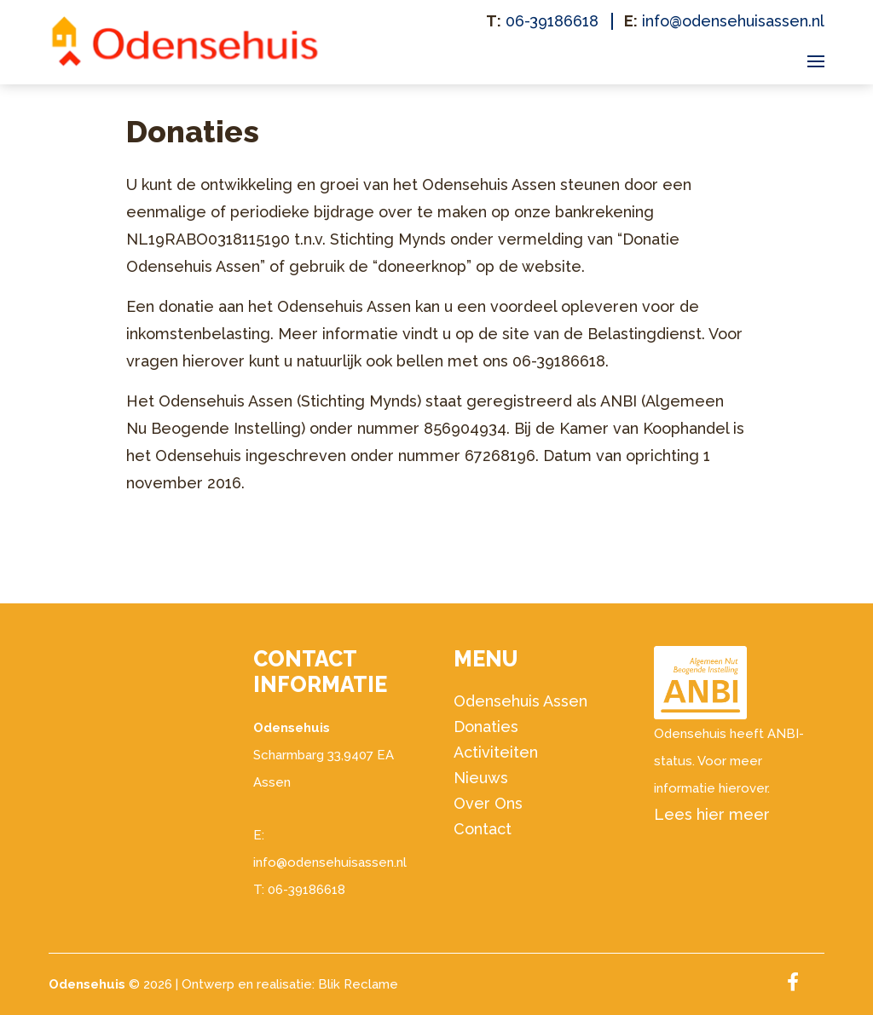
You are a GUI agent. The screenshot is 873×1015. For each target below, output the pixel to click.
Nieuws (481, 778)
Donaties (486, 726)
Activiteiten (496, 752)
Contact (483, 829)
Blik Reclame (358, 984)
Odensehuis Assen (520, 701)
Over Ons (488, 803)
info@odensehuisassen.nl (733, 21)
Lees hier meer (712, 814)
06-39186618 (552, 21)
